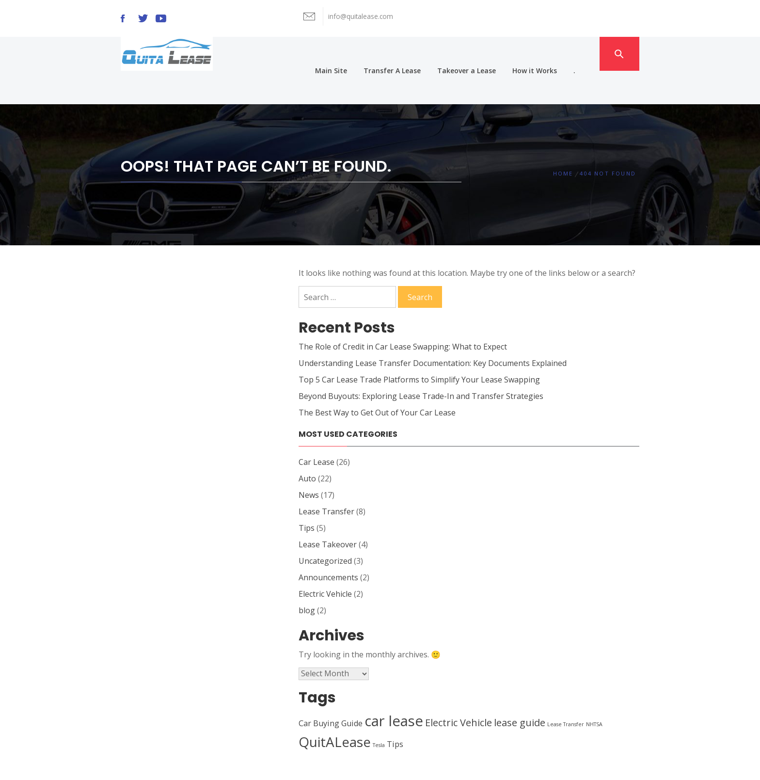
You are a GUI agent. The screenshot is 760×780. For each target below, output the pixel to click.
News (309, 461)
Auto (307, 445)
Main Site (348, 53)
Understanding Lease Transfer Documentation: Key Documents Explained (433, 329)
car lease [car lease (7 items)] (393, 687)
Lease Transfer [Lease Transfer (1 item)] (565, 690)
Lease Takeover (328, 511)
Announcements (328, 544)
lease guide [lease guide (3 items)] (519, 689)
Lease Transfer (326, 478)
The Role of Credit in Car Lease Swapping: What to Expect (403, 313)
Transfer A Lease (409, 53)
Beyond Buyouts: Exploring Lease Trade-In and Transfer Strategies (421, 362)
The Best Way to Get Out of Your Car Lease (377, 379)
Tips (307, 494)
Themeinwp (492, 763)
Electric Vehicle (325, 560)
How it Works (551, 53)
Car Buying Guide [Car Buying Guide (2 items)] (331, 689)
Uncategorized (325, 527)
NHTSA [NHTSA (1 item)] (594, 690)
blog (307, 577)
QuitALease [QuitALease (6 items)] (335, 708)
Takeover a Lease (483, 53)
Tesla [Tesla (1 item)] (379, 711)
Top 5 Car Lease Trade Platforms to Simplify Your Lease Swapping (419, 346)
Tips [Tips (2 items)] (395, 710)
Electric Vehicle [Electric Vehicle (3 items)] (458, 689)
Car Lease (316, 428)
